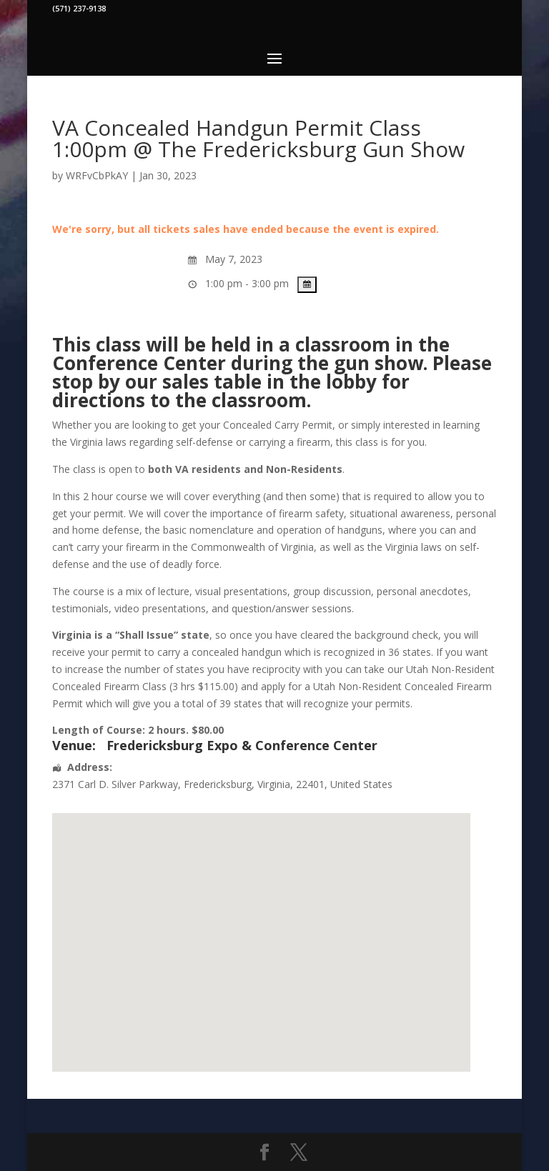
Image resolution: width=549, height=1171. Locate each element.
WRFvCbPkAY (97, 175)
